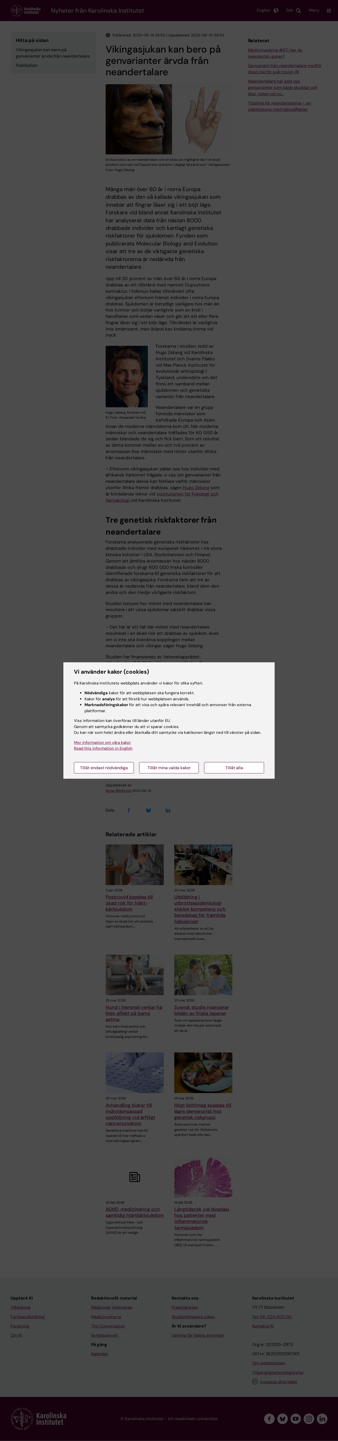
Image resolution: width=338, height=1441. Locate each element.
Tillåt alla (234, 768)
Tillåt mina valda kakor (169, 768)
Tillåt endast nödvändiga (104, 768)
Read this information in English (103, 748)
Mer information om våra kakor (102, 742)
